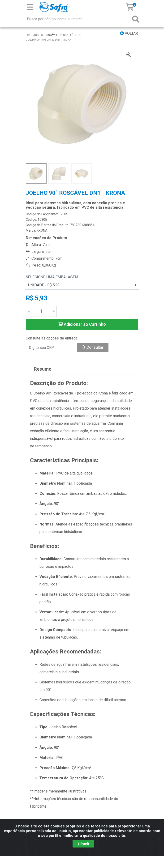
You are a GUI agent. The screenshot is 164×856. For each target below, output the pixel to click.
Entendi (83, 843)
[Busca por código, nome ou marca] (77, 19)
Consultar (93, 347)
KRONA (42, 230)
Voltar (129, 33)
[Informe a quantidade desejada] (41, 311)
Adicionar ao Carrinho (82, 324)
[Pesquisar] (136, 19)
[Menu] (30, 7)
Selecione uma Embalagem (52, 277)
